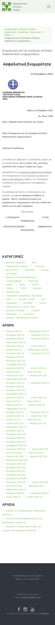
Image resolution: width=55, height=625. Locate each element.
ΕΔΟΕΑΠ (37, 290)
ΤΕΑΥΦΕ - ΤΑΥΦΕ (26, 301)
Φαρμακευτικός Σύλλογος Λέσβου (20, 29)
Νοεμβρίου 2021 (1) (15, 414)
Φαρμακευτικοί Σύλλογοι (17, 268)
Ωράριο (9, 286)
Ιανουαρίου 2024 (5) (15, 355)
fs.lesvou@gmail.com (31, 604)
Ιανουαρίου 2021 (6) (15, 432)
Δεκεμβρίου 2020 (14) (16, 436)
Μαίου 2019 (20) (35, 487)
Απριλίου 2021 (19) (14, 425)
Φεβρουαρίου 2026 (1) (39, 333)
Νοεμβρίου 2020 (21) (15, 440)
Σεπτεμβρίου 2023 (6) (16, 366)
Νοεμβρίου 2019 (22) (15, 473)
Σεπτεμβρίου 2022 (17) (16, 395)
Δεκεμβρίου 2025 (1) (15, 337)
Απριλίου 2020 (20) (14, 458)
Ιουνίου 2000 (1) (34, 498)
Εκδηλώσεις (11, 316)
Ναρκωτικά (33, 283)
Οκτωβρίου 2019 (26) (15, 476)
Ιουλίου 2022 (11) (39, 399)
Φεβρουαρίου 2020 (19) (16, 462)
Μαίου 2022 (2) (34, 403)
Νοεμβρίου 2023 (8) (15, 359)
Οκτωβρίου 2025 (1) (15, 340)
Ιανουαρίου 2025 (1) (15, 348)
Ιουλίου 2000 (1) (13, 498)
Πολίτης (42, 305)
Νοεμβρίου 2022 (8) (15, 388)
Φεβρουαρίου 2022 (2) (16, 410)
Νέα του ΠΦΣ (12, 271)
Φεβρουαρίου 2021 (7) (16, 428)
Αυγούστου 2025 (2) (40, 340)
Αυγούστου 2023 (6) (15, 370)
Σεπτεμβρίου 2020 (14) (16, 447)
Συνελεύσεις (28, 316)
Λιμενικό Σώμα (12, 293)
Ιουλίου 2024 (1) (38, 348)
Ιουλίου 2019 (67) (40, 484)
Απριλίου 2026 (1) (14, 333)
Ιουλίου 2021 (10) (39, 418)
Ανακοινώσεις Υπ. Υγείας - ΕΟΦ (20, 308)
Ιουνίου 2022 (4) (13, 403)
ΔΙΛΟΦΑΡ (28, 305)
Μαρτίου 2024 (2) (14, 351)
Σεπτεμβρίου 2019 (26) (16, 480)
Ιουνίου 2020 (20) (14, 454)
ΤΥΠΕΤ (23, 290)
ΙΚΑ (43, 301)
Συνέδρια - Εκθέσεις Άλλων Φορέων (22, 319)
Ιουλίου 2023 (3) (38, 370)
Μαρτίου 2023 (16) (38, 377)
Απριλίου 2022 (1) (14, 406)
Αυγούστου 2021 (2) (15, 418)
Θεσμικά (45, 271)
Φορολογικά (11, 305)
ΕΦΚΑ (7, 35)
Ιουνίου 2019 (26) (14, 487)
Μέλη (34, 264)
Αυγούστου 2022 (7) (15, 399)
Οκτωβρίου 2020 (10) (15, 443)
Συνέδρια (35, 312)
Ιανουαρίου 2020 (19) (15, 465)
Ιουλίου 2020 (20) (40, 451)
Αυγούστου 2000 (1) (40, 495)
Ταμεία (22, 286)
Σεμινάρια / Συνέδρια (15, 312)
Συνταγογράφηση (14, 283)
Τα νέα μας (39, 268)
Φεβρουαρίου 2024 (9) (38, 351)
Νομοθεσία (30, 271)
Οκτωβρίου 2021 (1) (40, 414)
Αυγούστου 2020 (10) (15, 451)
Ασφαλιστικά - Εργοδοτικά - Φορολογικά (23, 32)
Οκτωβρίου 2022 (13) (15, 392)
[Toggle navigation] (49, 6)
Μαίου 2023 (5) (34, 373)
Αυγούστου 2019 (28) (15, 484)
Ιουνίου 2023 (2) (13, 373)
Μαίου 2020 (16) (35, 454)
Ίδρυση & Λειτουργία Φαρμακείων (21, 279)
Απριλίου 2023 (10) (14, 377)
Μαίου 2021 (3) (34, 421)
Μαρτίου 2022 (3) (37, 406)
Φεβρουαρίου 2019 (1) (16, 491)
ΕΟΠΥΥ (35, 286)
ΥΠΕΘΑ (9, 290)
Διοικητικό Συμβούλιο (15, 264)
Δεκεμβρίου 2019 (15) (16, 469)
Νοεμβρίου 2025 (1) (40, 337)
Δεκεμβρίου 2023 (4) (40, 355)
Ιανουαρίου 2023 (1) (15, 384)
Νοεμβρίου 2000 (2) (15, 495)
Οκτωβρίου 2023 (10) (15, 362)
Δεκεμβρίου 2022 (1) (40, 384)
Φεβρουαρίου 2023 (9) (16, 381)
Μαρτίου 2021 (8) (38, 425)
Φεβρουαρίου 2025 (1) (16, 344)
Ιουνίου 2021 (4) (13, 421)
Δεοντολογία (11, 275)
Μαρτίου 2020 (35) (38, 458)
